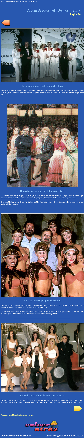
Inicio (2, 2)
